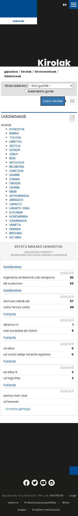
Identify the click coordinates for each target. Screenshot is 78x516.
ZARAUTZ (15, 204)
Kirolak (18, 21)
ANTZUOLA (16, 162)
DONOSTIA (16, 129)
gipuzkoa (11, 71)
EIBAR (13, 191)
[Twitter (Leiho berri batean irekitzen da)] (35, 483)
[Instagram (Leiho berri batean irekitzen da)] (51, 483)
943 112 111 (56, 495)
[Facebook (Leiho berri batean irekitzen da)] (26, 483)
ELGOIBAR (16, 212)
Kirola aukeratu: (16, 86)
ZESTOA (14, 146)
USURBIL (14, 175)
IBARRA (14, 133)
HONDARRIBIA (18, 216)
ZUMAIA (14, 179)
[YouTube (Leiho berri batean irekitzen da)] (43, 483)
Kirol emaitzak (45, 71)
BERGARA (15, 233)
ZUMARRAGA (18, 221)
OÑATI (13, 154)
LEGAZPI (14, 150)
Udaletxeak (12, 76)
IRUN (12, 158)
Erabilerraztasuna (45, 509)
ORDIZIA (14, 183)
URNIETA (15, 225)
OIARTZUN (16, 171)
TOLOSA (15, 137)
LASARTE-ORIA (19, 208)
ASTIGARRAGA (19, 196)
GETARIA (15, 237)
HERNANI (15, 229)
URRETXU (15, 142)
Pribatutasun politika (40, 502)
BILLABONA (16, 167)
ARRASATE (16, 200)
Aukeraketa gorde (41, 91)
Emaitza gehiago (18, 409)
